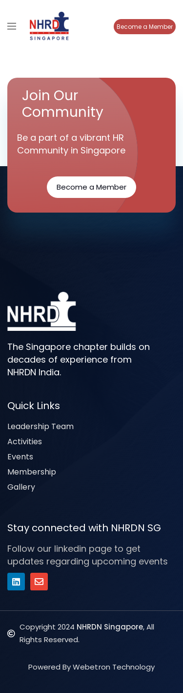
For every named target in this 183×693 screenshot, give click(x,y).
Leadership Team (40, 426)
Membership (31, 471)
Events (20, 456)
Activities (24, 441)
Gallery (21, 487)
